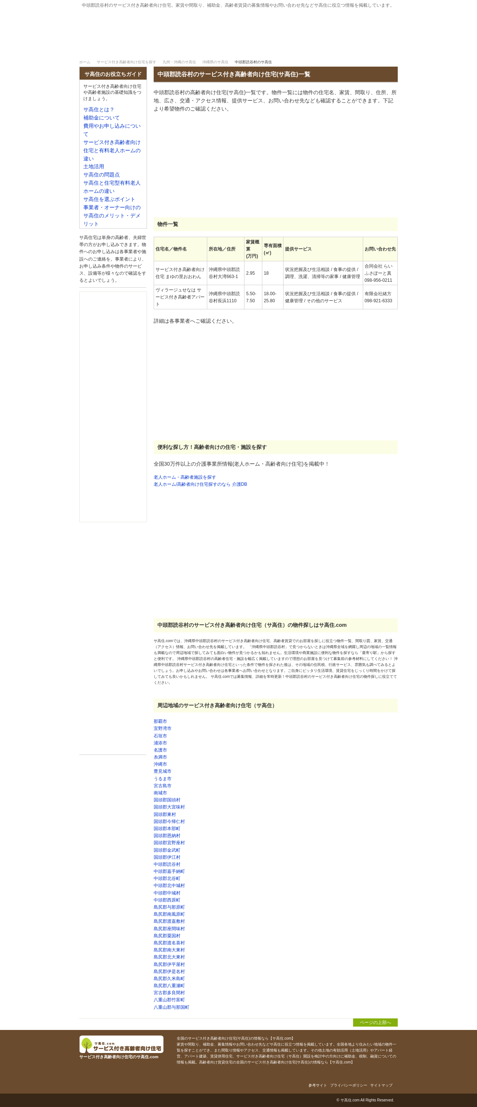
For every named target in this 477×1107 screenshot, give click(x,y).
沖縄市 (160, 764)
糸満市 (160, 757)
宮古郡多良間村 (169, 992)
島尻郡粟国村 (167, 935)
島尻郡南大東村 (169, 950)
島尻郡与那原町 (169, 907)
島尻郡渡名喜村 (169, 942)
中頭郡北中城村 (169, 885)
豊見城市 (163, 771)
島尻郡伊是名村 (169, 971)
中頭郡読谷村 (167, 864)
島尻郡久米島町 (169, 978)
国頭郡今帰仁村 (169, 821)
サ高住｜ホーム (102, 48)
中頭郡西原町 (167, 900)
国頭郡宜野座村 (169, 842)
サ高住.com (350, 1100)
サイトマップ (381, 1085)
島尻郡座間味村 (169, 928)
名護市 (160, 750)
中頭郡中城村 (167, 893)
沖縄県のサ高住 (215, 62)
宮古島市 (163, 785)
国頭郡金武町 (167, 850)
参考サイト (317, 1085)
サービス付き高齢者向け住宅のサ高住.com (159, 29)
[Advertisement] (209, 165)
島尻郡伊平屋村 (169, 964)
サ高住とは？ (278, 48)
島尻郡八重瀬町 (169, 985)
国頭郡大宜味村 (169, 807)
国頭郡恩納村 (167, 835)
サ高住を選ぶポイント (109, 199)
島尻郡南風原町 (169, 914)
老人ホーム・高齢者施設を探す (185, 477)
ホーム (84, 62)
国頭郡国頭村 (167, 800)
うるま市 (163, 778)
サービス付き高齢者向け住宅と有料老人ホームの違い (112, 151)
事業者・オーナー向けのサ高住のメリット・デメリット (112, 216)
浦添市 (160, 743)
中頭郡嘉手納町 (169, 871)
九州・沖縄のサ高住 (179, 62)
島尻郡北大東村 (169, 957)
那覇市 (160, 721)
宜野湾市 (163, 728)
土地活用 (93, 166)
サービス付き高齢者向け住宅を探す (182, 48)
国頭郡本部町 (167, 828)
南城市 (160, 792)
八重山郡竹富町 (169, 999)
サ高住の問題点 (101, 175)
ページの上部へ (375, 1022)
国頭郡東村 (165, 814)
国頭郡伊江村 (167, 857)
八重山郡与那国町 (171, 1007)
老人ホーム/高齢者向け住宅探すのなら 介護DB (200, 484)
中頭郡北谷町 (167, 878)
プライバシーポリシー (348, 1085)
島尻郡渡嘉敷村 (169, 921)
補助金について (358, 48)
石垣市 (160, 735)
